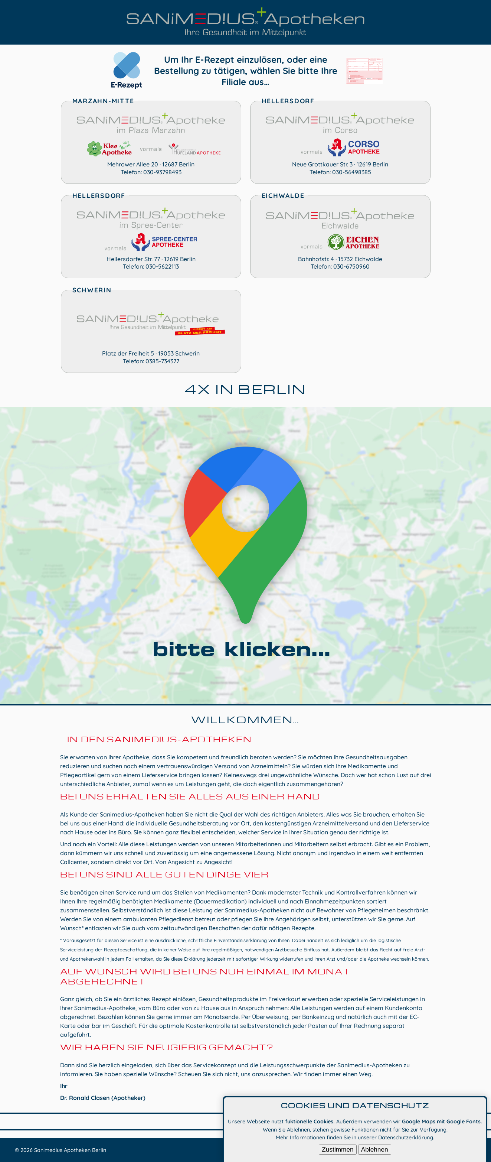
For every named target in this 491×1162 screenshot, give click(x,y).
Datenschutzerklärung (405, 1139)
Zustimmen (337, 1151)
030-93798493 (162, 172)
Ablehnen (374, 1151)
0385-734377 (162, 361)
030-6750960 (351, 266)
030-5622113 (162, 266)
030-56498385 (351, 172)
